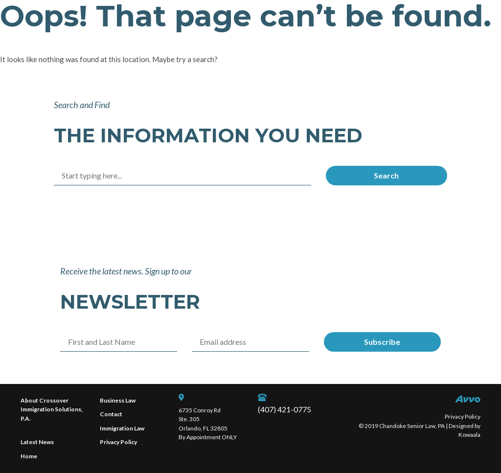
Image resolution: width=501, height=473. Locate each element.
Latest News (37, 442)
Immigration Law (122, 428)
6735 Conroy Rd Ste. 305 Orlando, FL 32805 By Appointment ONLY (208, 423)
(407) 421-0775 (284, 409)
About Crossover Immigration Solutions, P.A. (52, 409)
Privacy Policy (118, 442)
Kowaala (469, 434)
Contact (111, 414)
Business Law (118, 400)
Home (29, 456)
